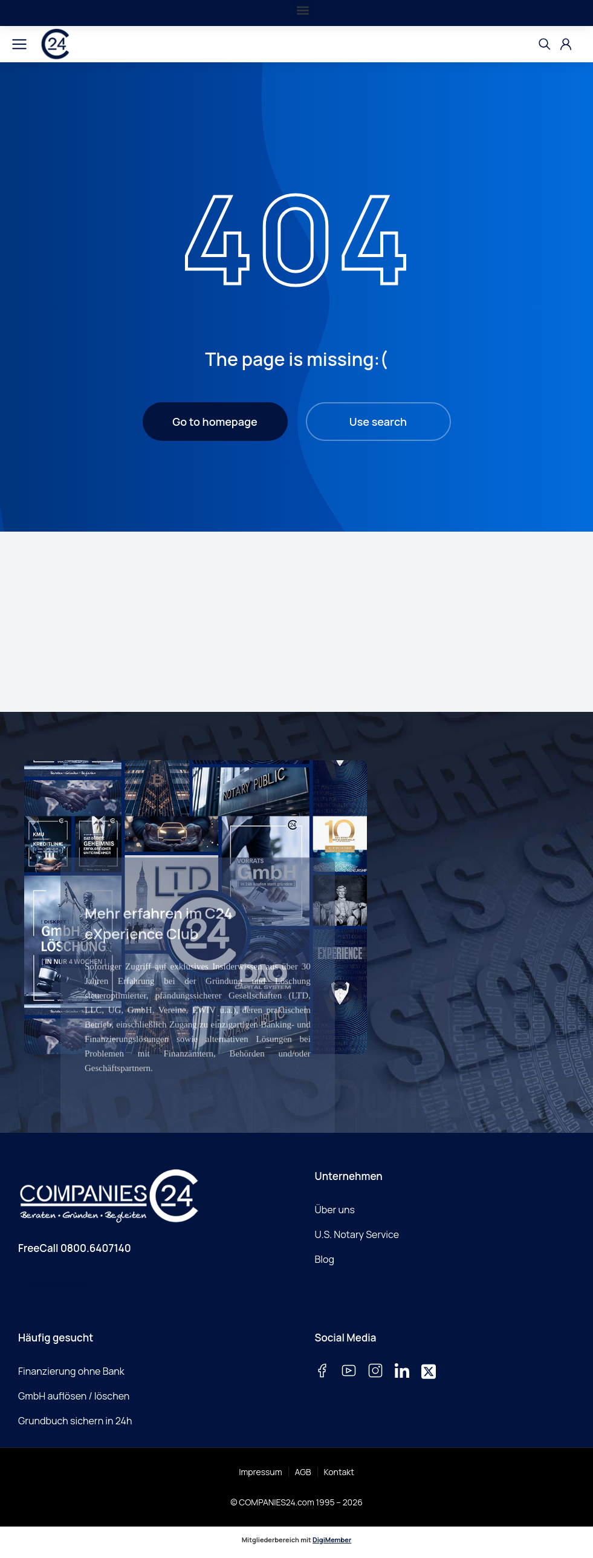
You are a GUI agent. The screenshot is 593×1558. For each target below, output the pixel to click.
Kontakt (339, 1472)
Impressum (260, 1472)
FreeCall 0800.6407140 (74, 1248)
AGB (303, 1472)
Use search (378, 421)
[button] (303, 10)
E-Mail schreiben (56, 1284)
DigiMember (332, 1539)
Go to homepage (214, 421)
